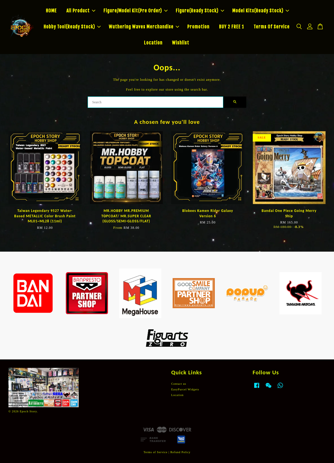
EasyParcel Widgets (185, 389)
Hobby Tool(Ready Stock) (72, 27)
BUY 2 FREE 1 (231, 27)
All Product (80, 11)
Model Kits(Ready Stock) (260, 11)
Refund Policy (180, 452)
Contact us (178, 383)
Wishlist (180, 43)
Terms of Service (155, 452)
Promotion (198, 27)
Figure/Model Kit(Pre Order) (135, 11)
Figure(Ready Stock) (200, 11)
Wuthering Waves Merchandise (144, 27)
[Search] (155, 102)
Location (153, 43)
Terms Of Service (272, 27)
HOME (51, 11)
